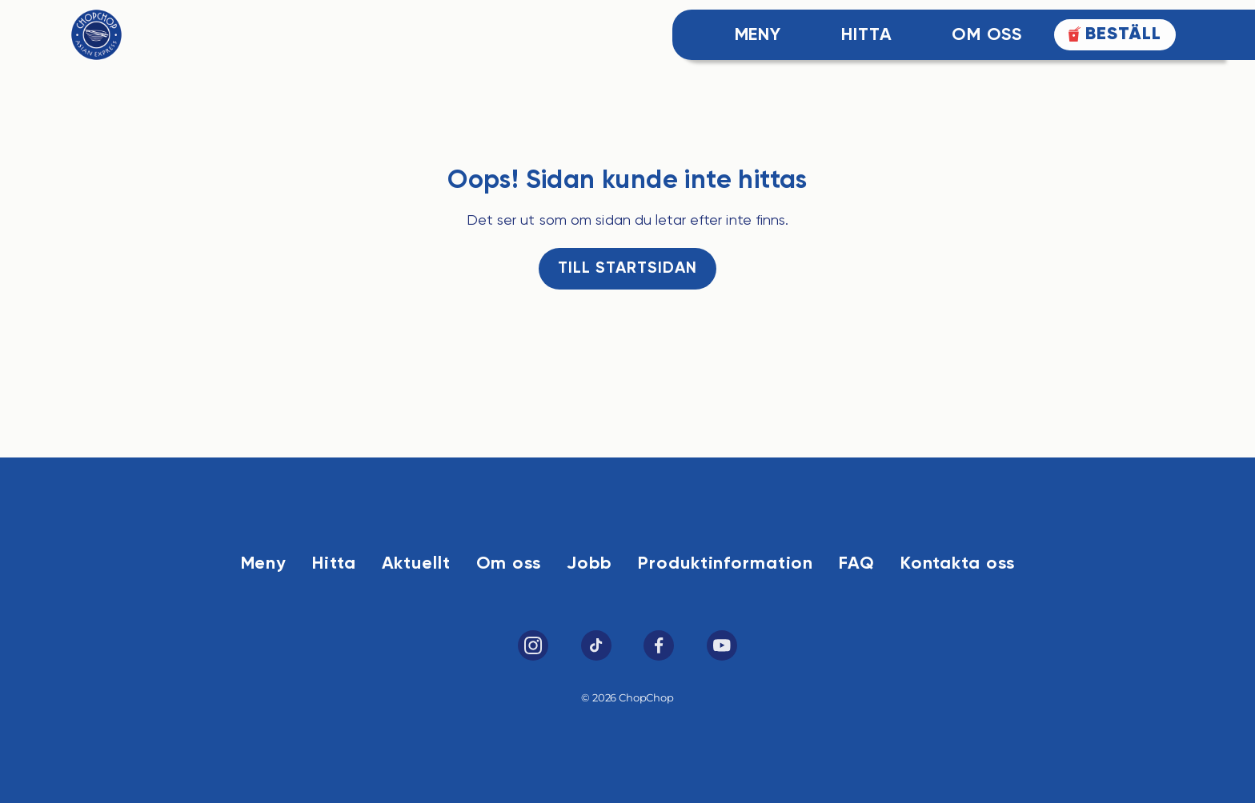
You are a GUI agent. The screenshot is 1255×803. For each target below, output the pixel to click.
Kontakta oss (957, 564)
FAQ (857, 564)
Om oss (508, 564)
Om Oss (986, 35)
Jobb (590, 564)
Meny (758, 35)
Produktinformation (725, 564)
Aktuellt (416, 564)
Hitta (866, 35)
